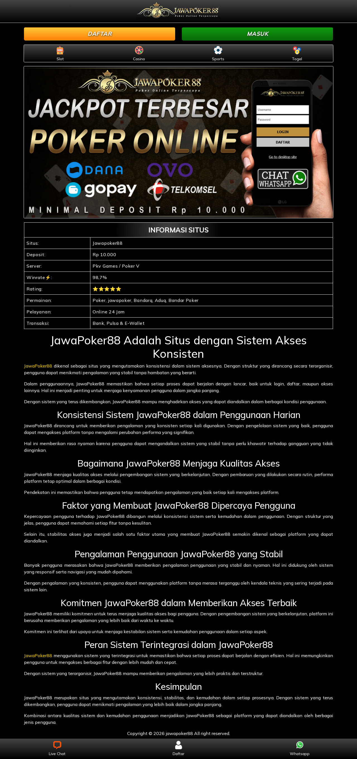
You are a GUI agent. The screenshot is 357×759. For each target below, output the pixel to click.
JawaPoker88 (38, 366)
